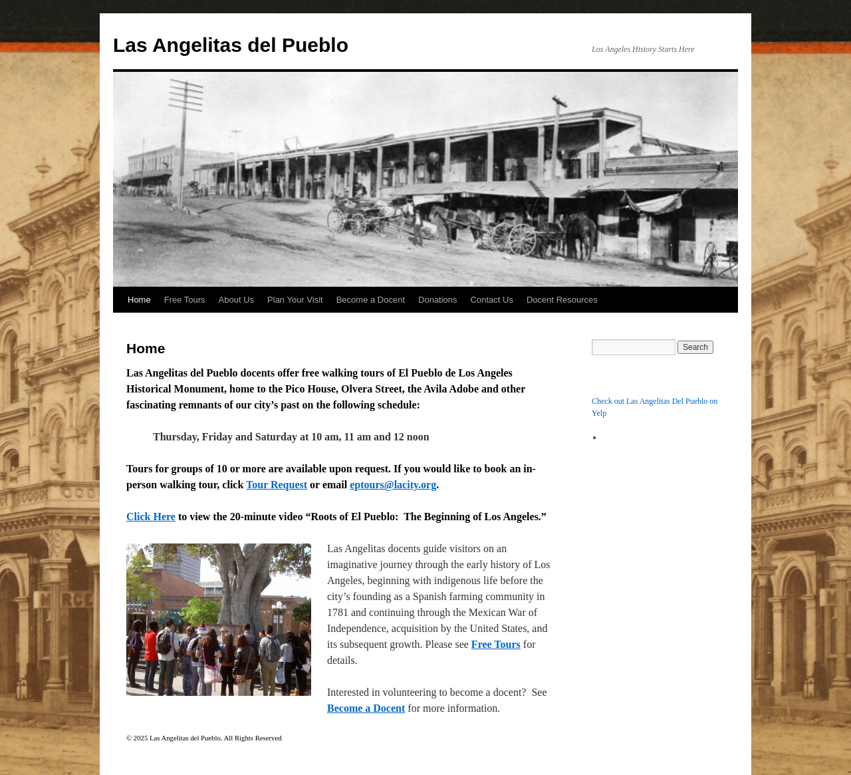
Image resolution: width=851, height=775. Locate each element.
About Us (236, 300)
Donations (437, 300)
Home (139, 300)
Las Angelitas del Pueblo (230, 45)
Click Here (151, 516)
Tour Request (276, 484)
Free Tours (184, 300)
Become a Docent (370, 300)
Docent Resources (562, 300)
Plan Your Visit (295, 300)
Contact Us (492, 300)
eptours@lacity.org (393, 484)
